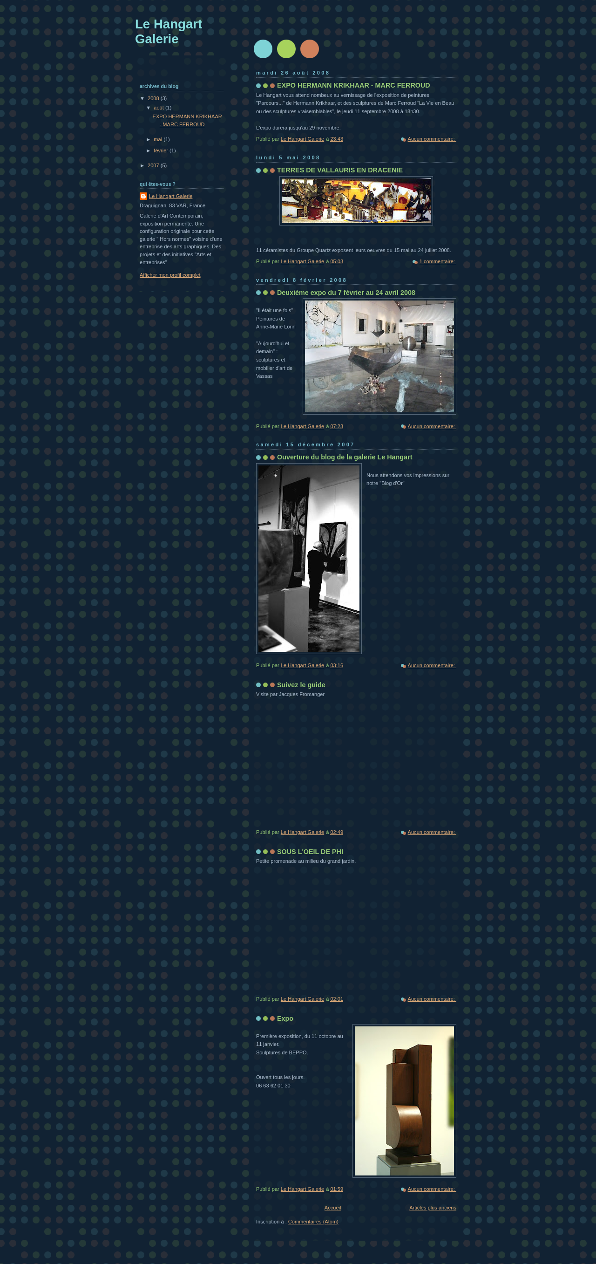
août (159, 107)
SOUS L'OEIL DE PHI (310, 851)
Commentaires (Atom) (313, 1221)
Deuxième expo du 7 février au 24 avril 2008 (346, 292)
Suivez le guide (301, 685)
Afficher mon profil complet (170, 275)
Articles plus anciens (432, 1207)
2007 (154, 165)
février (161, 150)
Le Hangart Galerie (170, 196)
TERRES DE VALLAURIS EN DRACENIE (340, 170)
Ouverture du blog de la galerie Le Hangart (344, 457)
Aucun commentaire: (432, 139)
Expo (285, 1018)
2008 (154, 98)
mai (158, 139)
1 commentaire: (438, 261)
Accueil (333, 1207)
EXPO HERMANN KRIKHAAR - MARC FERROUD (353, 85)
